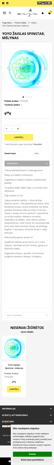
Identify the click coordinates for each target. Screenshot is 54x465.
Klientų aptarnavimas (15, 415)
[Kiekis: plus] (18, 129)
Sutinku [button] (32, 454)
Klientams (8, 421)
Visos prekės (27, 332)
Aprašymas (12, 163)
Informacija (9, 408)
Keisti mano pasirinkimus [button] (32, 460)
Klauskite (38, 144)
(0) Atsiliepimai (14, 315)
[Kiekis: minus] (6, 129)
